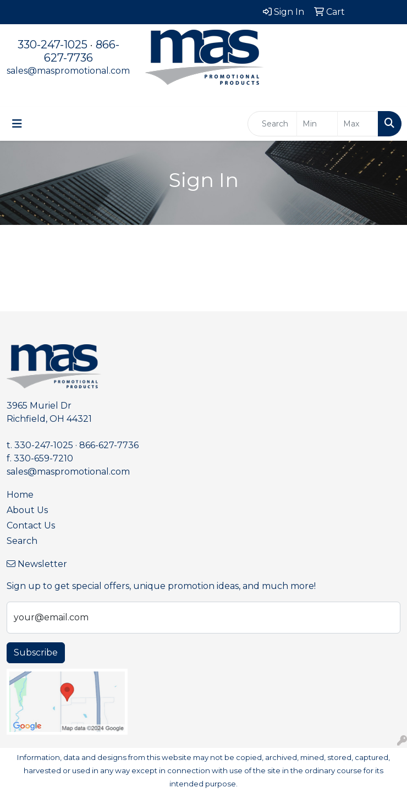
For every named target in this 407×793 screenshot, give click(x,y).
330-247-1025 (52, 44)
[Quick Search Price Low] (317, 123)
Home (20, 494)
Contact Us (31, 525)
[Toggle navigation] (17, 123)
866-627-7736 (81, 51)
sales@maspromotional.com (68, 70)
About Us (27, 510)
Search (22, 541)
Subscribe (36, 652)
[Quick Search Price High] (357, 123)
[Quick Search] (272, 123)
